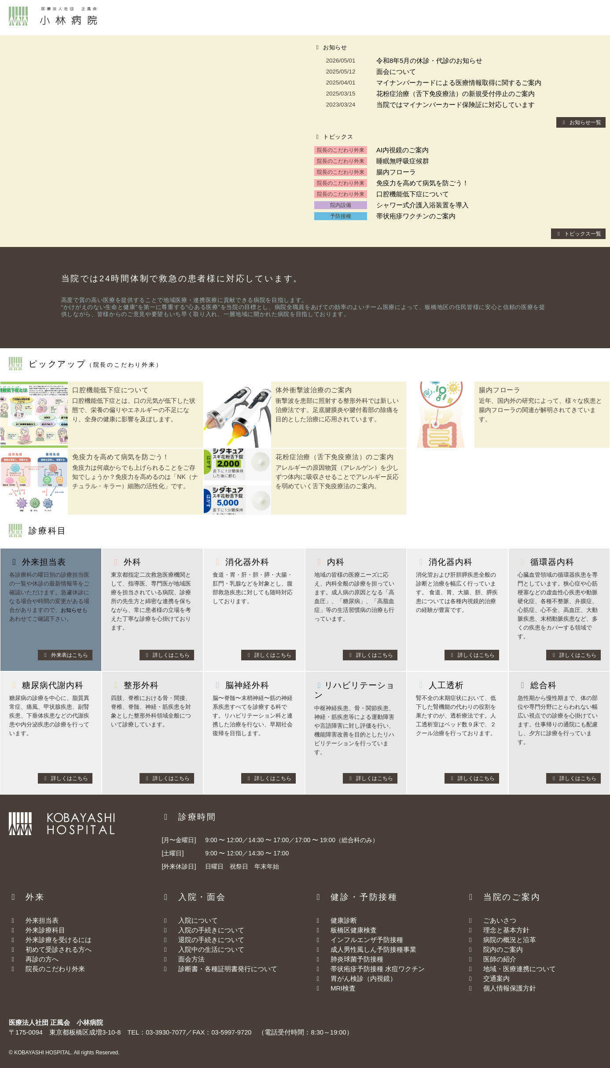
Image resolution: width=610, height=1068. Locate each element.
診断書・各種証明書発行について (219, 968)
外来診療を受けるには (50, 939)
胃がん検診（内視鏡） (355, 978)
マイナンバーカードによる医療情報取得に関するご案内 (458, 82)
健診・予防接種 (356, 17)
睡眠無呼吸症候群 (402, 161)
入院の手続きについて (203, 930)
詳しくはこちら (167, 655)
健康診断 (335, 920)
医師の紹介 (499, 959)
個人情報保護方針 (509, 988)
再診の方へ (34, 959)
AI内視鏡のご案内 (402, 150)
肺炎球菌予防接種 (348, 959)
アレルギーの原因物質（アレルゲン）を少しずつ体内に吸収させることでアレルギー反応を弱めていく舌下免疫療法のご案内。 (337, 477)
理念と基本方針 (506, 930)
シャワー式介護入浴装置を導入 (422, 205)
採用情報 (481, 17)
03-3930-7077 (166, 1032)
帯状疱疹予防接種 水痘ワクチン (369, 968)
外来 (246, 17)
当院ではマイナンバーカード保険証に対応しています (455, 104)
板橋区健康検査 (345, 930)
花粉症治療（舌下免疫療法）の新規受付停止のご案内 (455, 93)
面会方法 (183, 959)
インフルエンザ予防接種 (358, 939)
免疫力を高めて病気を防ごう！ (422, 183)
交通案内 (530, 17)
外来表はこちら (65, 655)
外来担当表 (34, 920)
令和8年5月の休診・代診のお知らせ (429, 60)
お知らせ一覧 (581, 122)
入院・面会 (292, 17)
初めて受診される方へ (50, 949)
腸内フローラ (396, 172)
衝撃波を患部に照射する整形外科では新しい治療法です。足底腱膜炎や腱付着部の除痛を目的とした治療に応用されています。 (337, 410)
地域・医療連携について (519, 968)
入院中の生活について (203, 949)
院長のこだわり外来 (47, 968)
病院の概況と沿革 (509, 939)
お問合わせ (583, 17)
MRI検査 (335, 988)
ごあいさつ (499, 920)
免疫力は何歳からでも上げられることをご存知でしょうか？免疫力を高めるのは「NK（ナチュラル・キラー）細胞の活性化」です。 (135, 477)
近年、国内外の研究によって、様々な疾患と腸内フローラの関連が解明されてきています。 (540, 410)
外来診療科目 (37, 930)
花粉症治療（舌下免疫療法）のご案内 (334, 456)
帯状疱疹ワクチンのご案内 (416, 216)
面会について (396, 71)
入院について (190, 920)
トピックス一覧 (578, 234)
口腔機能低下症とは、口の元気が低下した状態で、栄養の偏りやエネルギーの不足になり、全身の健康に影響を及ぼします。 (133, 410)
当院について (424, 17)
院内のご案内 (503, 949)
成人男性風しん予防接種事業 (365, 949)
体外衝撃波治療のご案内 (314, 390)
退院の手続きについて (203, 939)
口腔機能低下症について (412, 194)
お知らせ (72, 610)
